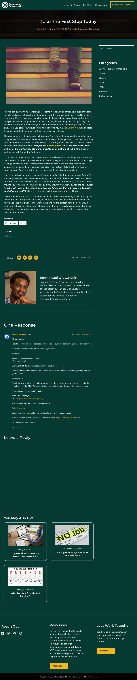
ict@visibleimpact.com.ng (68, 418)
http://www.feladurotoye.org (29, 398)
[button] (19, 257)
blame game (54, 145)
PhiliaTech (92, 677)
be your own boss (73, 128)
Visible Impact (19, 335)
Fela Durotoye (18, 408)
